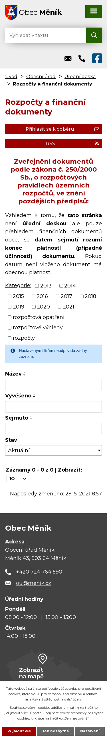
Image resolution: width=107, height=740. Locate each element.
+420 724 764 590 (39, 572)
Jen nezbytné (55, 731)
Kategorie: (18, 285)
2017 (66, 296)
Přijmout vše (19, 731)
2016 (42, 296)
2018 (90, 296)
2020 (43, 307)
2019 (18, 307)
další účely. (73, 699)
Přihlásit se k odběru (62, 129)
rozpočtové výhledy (38, 327)
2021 (68, 307)
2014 (70, 286)
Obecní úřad (41, 76)
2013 (46, 286)
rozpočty (24, 338)
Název (13, 374)
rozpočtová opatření (38, 317)
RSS (72, 143)
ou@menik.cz (33, 583)
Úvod (11, 76)
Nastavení (90, 731)
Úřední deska (80, 76)
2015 (18, 296)
